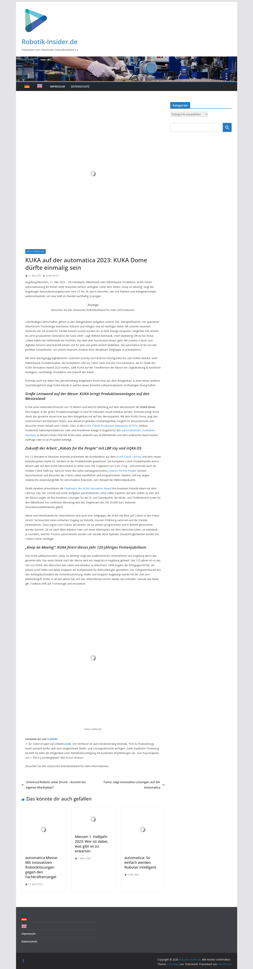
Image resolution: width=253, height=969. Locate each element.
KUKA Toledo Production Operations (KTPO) (110, 425)
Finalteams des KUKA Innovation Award (87, 488)
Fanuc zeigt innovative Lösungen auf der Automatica (134, 784)
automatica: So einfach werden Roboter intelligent (140, 862)
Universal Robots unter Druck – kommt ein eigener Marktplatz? (54, 784)
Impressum (57, 86)
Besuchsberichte (35, 251)
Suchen (227, 127)
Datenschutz (80, 86)
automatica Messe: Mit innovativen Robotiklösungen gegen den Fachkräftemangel (41, 867)
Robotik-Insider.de (50, 41)
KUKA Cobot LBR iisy (129, 456)
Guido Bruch (52, 275)
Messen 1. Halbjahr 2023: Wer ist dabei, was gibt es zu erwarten (91, 843)
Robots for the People (122, 470)
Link (67, 744)
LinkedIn (53, 739)
